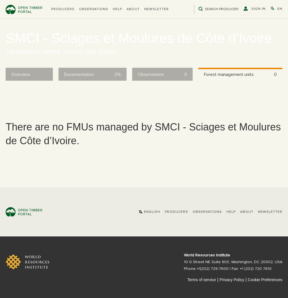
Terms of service (201, 279)
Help (117, 9)
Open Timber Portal (24, 9)
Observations (93, 9)
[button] (63, 9)
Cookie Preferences (265, 279)
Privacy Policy (232, 279)
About (133, 9)
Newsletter (156, 9)
